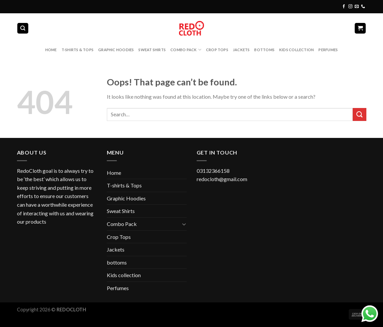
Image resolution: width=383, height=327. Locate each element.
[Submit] (359, 114)
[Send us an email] (357, 6)
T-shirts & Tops (78, 50)
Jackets (241, 50)
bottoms (264, 50)
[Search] (22, 28)
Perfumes (328, 50)
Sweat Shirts (152, 50)
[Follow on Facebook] (344, 6)
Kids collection (296, 50)
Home (51, 50)
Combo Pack (185, 50)
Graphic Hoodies (116, 50)
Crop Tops (217, 50)
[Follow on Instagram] (350, 6)
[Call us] (363, 6)
